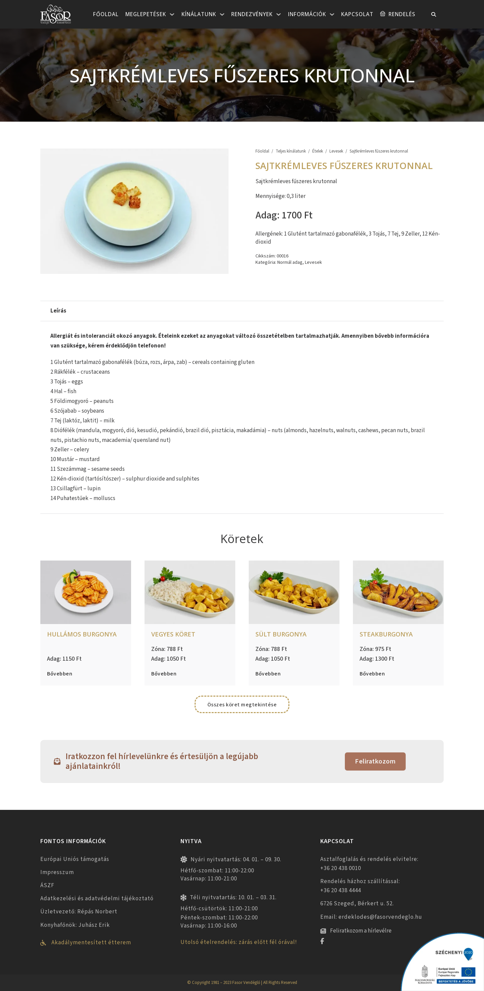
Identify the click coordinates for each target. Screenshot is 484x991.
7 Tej (393, 234)
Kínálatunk (199, 14)
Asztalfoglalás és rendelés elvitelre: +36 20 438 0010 (369, 863)
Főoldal (106, 14)
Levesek (336, 151)
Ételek (317, 151)
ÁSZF (47, 885)
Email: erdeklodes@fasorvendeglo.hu (371, 917)
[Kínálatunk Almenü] (222, 14)
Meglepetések (145, 14)
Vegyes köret (173, 634)
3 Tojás (377, 234)
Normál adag (289, 262)
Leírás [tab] (58, 311)
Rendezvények (252, 14)
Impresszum (57, 872)
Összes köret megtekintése (242, 704)
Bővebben (59, 673)
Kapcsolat (357, 14)
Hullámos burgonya (82, 634)
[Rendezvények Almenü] (278, 14)
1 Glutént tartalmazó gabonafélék (325, 234)
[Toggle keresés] (434, 14)
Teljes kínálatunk (291, 151)
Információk (307, 14)
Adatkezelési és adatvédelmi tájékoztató (97, 899)
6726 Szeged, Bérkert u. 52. (357, 904)
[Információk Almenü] (332, 14)
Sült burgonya (281, 634)
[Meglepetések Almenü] (172, 14)
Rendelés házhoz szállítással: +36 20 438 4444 (360, 886)
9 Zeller (410, 234)
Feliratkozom (375, 761)
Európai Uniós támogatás (74, 859)
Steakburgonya (386, 634)
